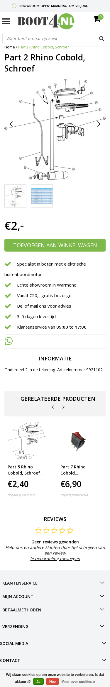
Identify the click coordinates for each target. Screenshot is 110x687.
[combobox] (55, 38)
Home (9, 47)
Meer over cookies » (78, 682)
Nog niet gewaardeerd (21, 495)
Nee (52, 682)
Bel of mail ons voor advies (44, 306)
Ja (38, 682)
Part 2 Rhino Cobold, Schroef (43, 47)
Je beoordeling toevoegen (55, 558)
